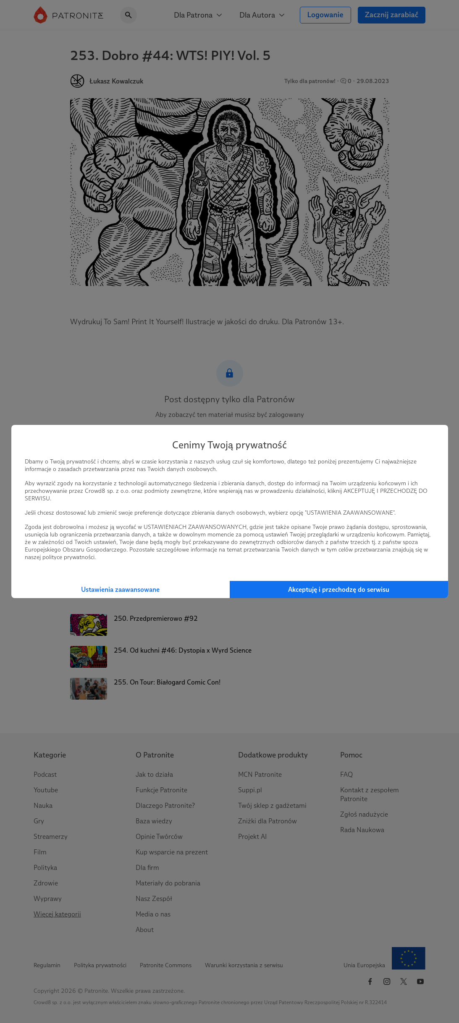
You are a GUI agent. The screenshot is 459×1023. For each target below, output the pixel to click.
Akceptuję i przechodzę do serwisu (338, 589)
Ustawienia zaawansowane (120, 589)
